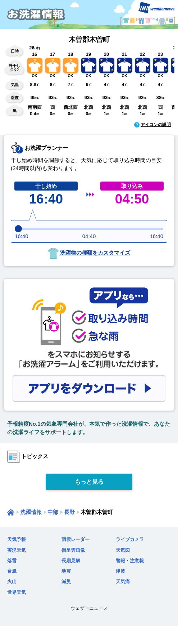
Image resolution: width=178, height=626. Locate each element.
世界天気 (16, 592)
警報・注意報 (130, 560)
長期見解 (70, 560)
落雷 (12, 560)
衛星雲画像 (73, 550)
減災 (66, 581)
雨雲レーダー (75, 539)
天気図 (123, 550)
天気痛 (123, 581)
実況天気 (16, 550)
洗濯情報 (31, 512)
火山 (12, 581)
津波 (120, 571)
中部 (52, 512)
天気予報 (16, 539)
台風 (12, 571)
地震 (66, 571)
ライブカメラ (130, 539)
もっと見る (89, 482)
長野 (69, 512)
